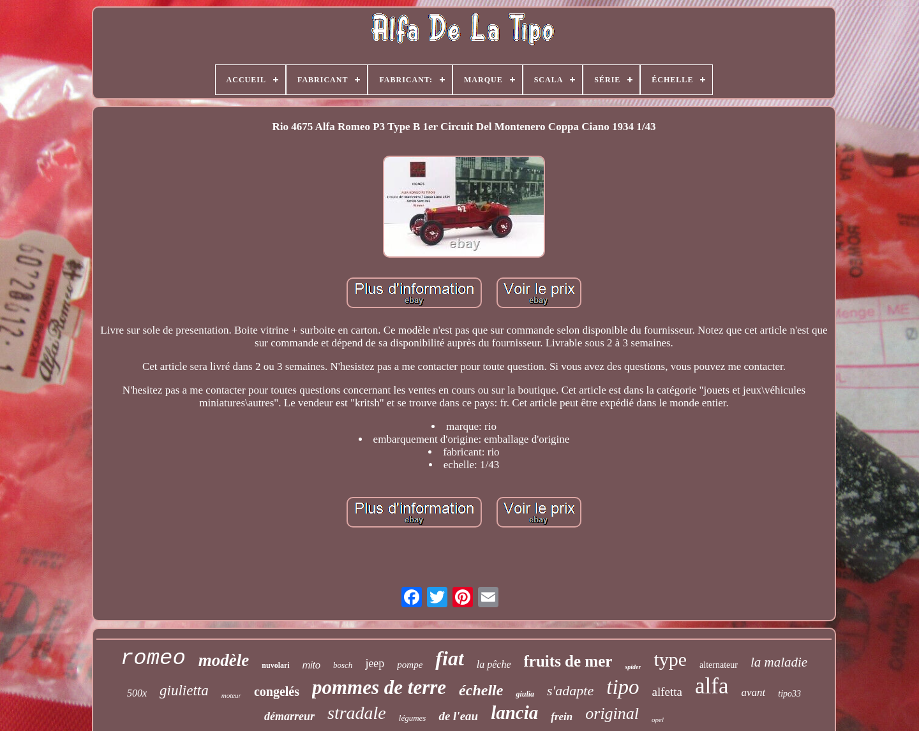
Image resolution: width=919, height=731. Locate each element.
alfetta (667, 691)
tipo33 (789, 693)
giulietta (184, 690)
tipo (622, 687)
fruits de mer (568, 661)
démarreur (289, 716)
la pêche (494, 664)
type (670, 659)
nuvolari (275, 665)
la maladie (779, 662)
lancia (514, 712)
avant (753, 692)
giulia (525, 694)
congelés (276, 691)
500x (137, 693)
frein (561, 717)
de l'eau (458, 716)
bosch (342, 665)
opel (658, 719)
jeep (374, 663)
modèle (223, 660)
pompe (409, 665)
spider (633, 666)
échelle (481, 690)
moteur (231, 695)
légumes (412, 718)
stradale (356, 713)
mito (311, 665)
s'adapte (570, 690)
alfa (711, 686)
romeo (153, 658)
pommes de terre (379, 687)
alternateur (718, 665)
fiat (449, 658)
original (612, 713)
